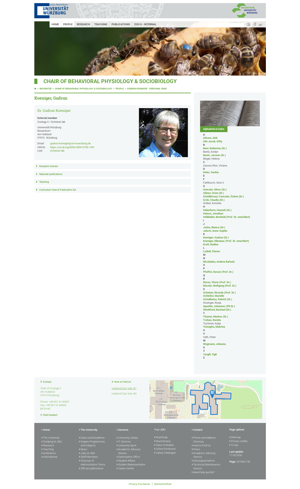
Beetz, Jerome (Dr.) (214, 155)
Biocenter (46, 88)
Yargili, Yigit (210, 354)
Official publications (91, 469)
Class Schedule (164, 445)
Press (196, 449)
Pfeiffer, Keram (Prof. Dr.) (218, 271)
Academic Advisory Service (128, 451)
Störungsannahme (203, 461)
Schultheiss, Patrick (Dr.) (217, 299)
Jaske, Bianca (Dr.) (214, 227)
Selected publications (50, 174)
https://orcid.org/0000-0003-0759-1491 (72, 147)
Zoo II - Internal (145, 24)
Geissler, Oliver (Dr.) (215, 189)
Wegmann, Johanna (214, 344)
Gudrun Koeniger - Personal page (147, 88)
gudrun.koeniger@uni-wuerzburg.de (70, 143)
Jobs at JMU (87, 453)
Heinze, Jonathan (213, 213)
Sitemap (235, 437)
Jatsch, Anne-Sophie (215, 230)
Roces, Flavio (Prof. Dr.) (217, 282)
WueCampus (162, 441)
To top (233, 445)
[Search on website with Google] (226, 25)
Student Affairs (126, 461)
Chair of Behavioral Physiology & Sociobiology (110, 81)
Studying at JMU (51, 442)
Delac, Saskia (211, 172)
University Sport (126, 446)
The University (50, 438)
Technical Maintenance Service (206, 467)
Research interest (48, 166)
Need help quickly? (203, 472)
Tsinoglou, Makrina (214, 326)
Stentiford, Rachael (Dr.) (217, 309)
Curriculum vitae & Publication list (57, 189)
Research (83, 24)
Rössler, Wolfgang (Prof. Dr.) (219, 285)
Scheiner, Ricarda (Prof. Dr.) (219, 292)
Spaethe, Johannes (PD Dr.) (219, 306)
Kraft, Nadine (210, 244)
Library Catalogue (165, 453)
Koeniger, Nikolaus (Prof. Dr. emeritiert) (226, 240)
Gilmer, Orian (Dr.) (213, 193)
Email (47, 408)
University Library (127, 438)
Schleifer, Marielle (213, 295)
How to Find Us (122, 381)
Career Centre (125, 469)
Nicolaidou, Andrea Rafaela (219, 261)
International (49, 457)
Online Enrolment (164, 449)
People (68, 24)
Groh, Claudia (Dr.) (214, 199)
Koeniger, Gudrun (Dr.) (216, 237)
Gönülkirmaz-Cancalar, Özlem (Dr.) (223, 196)
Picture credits (238, 441)
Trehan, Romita (212, 320)
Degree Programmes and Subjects (92, 444)
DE (260, 24)
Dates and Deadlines (92, 438)
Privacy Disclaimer (139, 484)
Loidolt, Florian (211, 251)
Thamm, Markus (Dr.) (215, 316)
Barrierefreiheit (162, 484)
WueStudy (161, 437)
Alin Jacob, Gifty (212, 141)
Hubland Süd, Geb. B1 (124, 388)
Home (55, 24)
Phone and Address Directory (204, 440)
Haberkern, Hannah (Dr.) (217, 210)
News (83, 449)
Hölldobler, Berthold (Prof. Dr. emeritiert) (226, 216)
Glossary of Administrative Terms (92, 463)
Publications (121, 24)
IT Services (124, 442)
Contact (47, 381)
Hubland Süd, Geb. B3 (124, 393)
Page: (232, 461)
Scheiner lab (57, 150)
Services (122, 430)
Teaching (100, 24)
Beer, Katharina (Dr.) (215, 148)
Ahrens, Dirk (210, 137)
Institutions (48, 453)
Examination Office (128, 457)
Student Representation (131, 465)
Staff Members (88, 457)
